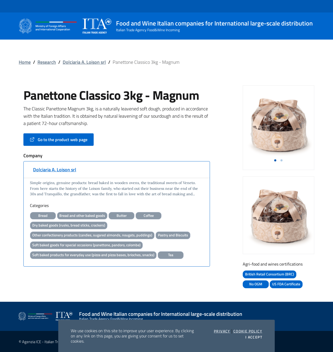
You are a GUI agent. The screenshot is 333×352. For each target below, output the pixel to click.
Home (25, 62)
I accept (253, 337)
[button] (275, 160)
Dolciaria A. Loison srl (84, 62)
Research (46, 62)
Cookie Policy (247, 331)
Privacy (222, 331)
